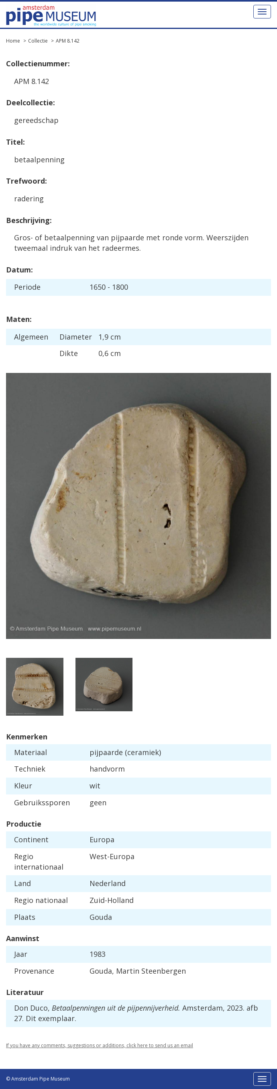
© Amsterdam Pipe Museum (38, 1078)
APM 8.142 (67, 40)
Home (13, 40)
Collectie (38, 40)
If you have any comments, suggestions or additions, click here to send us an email (99, 1045)
